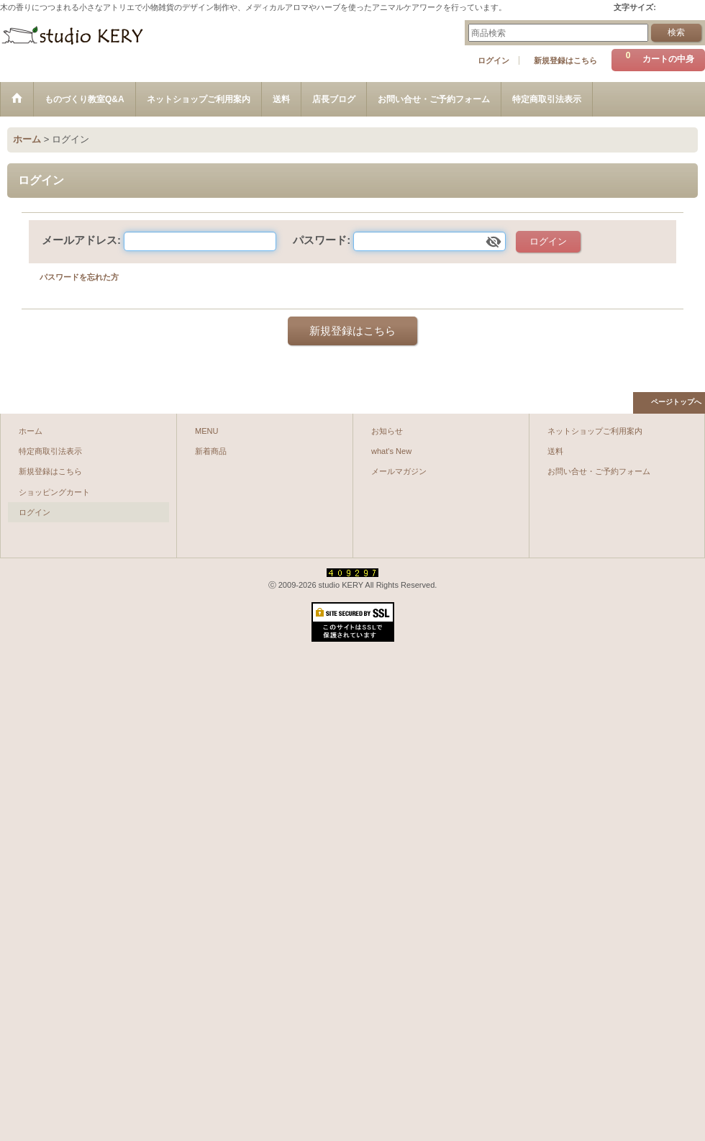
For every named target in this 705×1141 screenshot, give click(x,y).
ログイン (493, 60)
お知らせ (387, 431)
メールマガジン (399, 471)
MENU (207, 431)
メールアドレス (79, 240)
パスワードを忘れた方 (79, 277)
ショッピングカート (54, 492)
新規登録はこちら (565, 60)
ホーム (30, 431)
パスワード (320, 240)
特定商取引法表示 (50, 451)
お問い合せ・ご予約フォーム (598, 471)
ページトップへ (676, 402)
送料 (555, 451)
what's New (391, 451)
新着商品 (211, 451)
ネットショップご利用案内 (594, 431)
